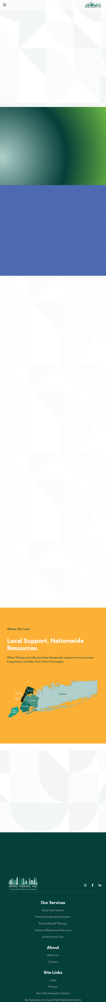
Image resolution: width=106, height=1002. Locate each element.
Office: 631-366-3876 (29, 787)
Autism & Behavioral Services (77, 83)
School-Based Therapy (29, 83)
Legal (52, 980)
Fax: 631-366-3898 (27, 792)
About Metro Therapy (53, 262)
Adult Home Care (53, 93)
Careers (53, 962)
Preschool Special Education (77, 73)
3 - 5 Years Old (53, 425)
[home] (93, 5)
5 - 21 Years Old (53, 478)
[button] (5, 5)
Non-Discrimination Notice (53, 993)
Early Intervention (28, 73)
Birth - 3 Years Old (53, 368)
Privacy (53, 987)
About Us (53, 955)
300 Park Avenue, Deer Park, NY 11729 (27, 799)
